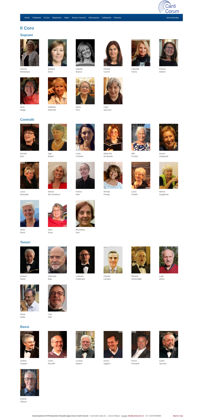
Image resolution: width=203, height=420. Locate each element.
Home (27, 18)
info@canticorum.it (136, 416)
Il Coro (46, 18)
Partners (117, 18)
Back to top (178, 416)
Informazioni (94, 18)
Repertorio (56, 18)
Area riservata (172, 18)
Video (66, 18)
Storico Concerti (79, 18)
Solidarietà (106, 18)
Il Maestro (36, 18)
